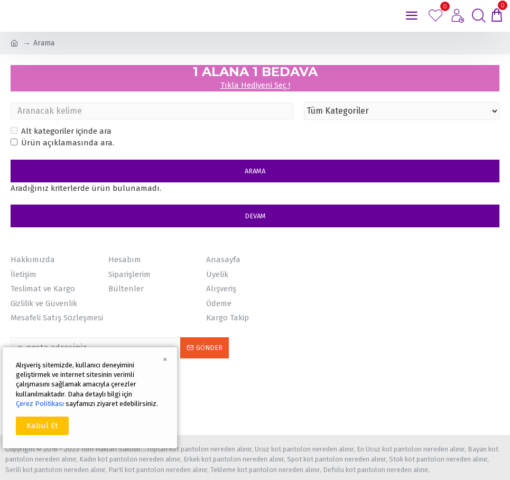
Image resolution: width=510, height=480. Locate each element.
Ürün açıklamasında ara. (62, 142)
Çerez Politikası (40, 404)
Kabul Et (42, 425)
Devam (255, 216)
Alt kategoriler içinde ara (61, 131)
